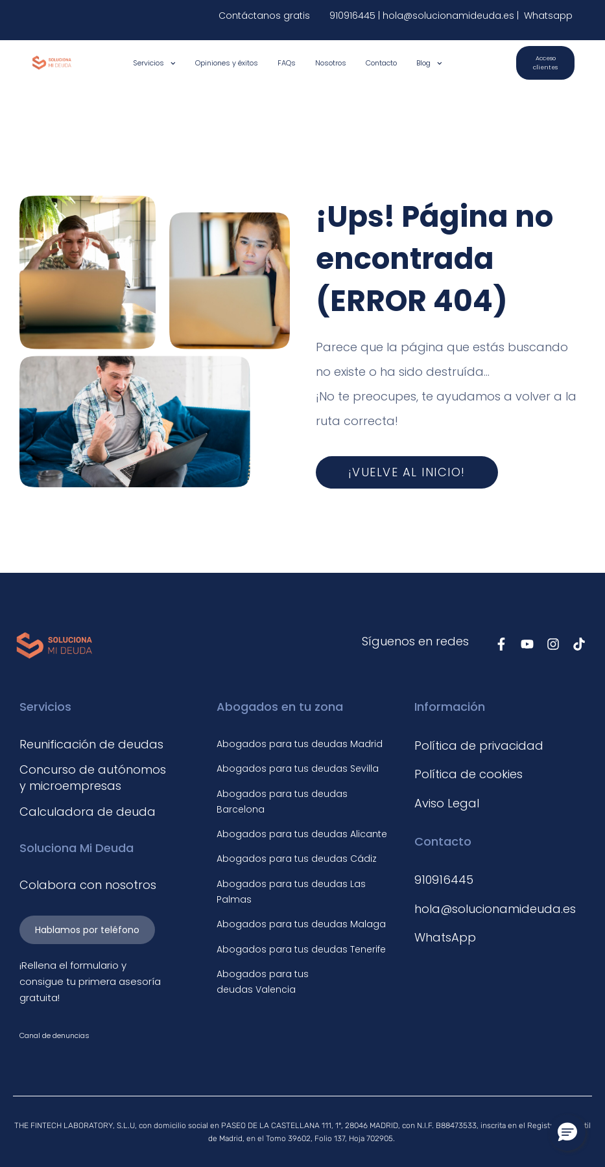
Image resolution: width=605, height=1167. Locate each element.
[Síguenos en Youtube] (527, 644)
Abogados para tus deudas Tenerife (301, 949)
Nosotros (330, 63)
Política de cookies (468, 774)
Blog (429, 63)
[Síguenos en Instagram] (553, 644)
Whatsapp (547, 15)
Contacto (381, 63)
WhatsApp (445, 937)
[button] (567, 1133)
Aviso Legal (446, 803)
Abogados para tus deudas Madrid (300, 743)
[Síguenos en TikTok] (579, 644)
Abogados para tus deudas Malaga (301, 924)
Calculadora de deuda (87, 811)
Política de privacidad (478, 745)
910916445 (352, 15)
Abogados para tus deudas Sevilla (298, 768)
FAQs (287, 63)
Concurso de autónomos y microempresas (92, 777)
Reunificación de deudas (91, 744)
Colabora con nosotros (87, 885)
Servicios (154, 63)
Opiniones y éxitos (226, 63)
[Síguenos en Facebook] (501, 644)
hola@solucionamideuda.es (450, 15)
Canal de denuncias (54, 1035)
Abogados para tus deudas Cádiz (297, 858)
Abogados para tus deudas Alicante (302, 833)
